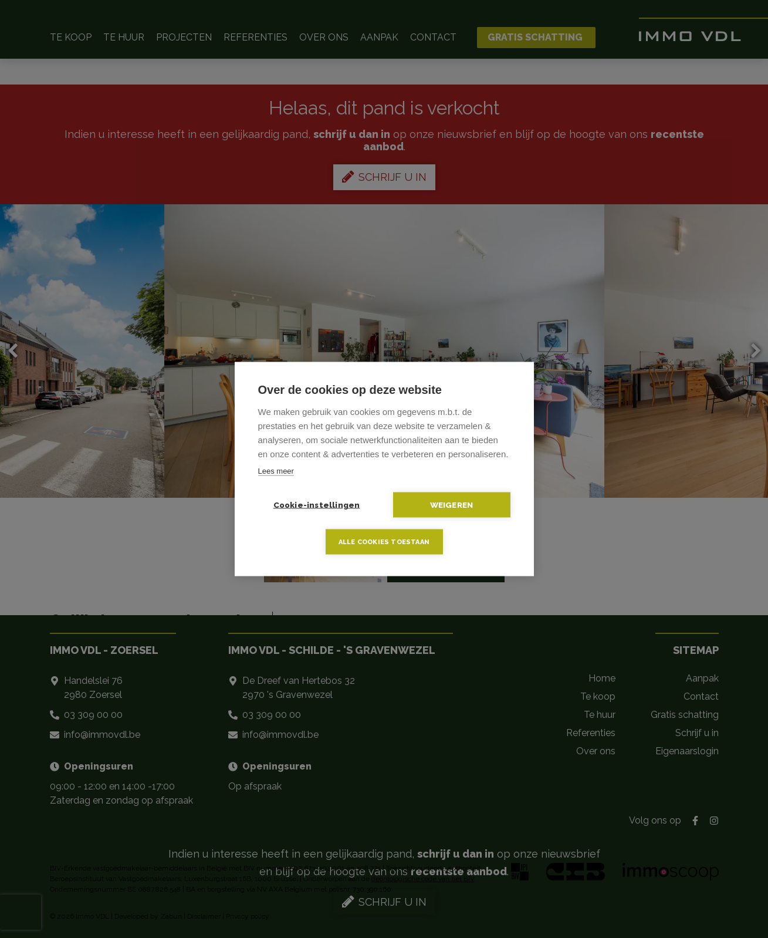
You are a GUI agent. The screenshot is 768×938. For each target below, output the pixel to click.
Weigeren (451, 505)
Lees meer (276, 471)
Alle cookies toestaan (384, 542)
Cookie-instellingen (316, 505)
